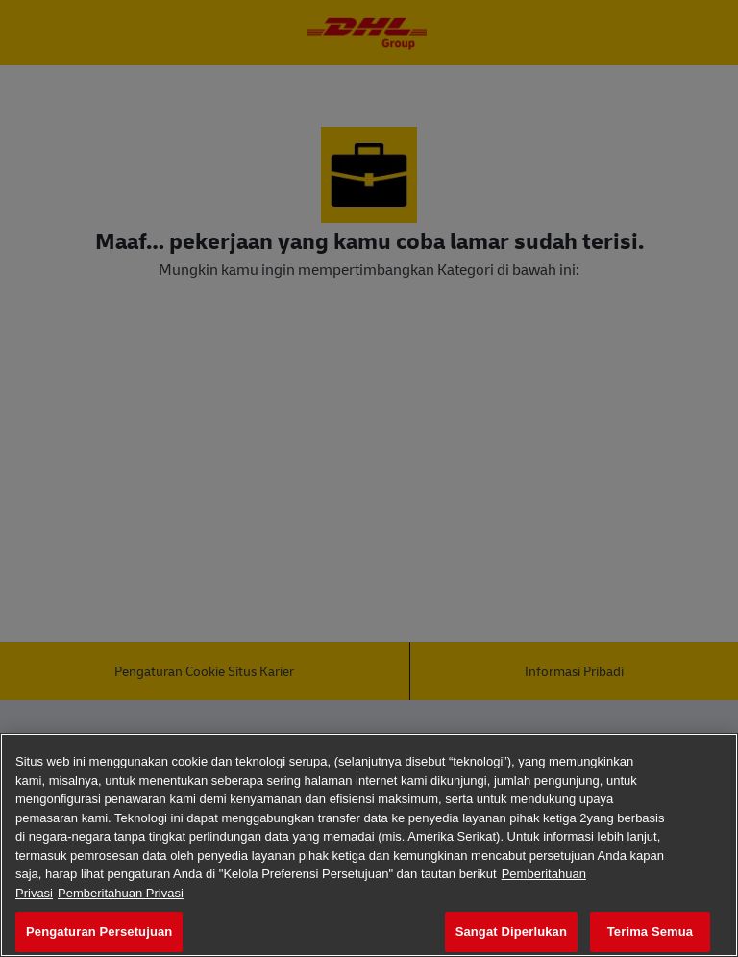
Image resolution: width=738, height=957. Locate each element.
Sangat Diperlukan (511, 931)
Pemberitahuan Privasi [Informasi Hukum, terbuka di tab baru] (121, 893)
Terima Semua (650, 931)
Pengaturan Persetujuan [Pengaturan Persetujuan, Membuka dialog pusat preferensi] (99, 931)
